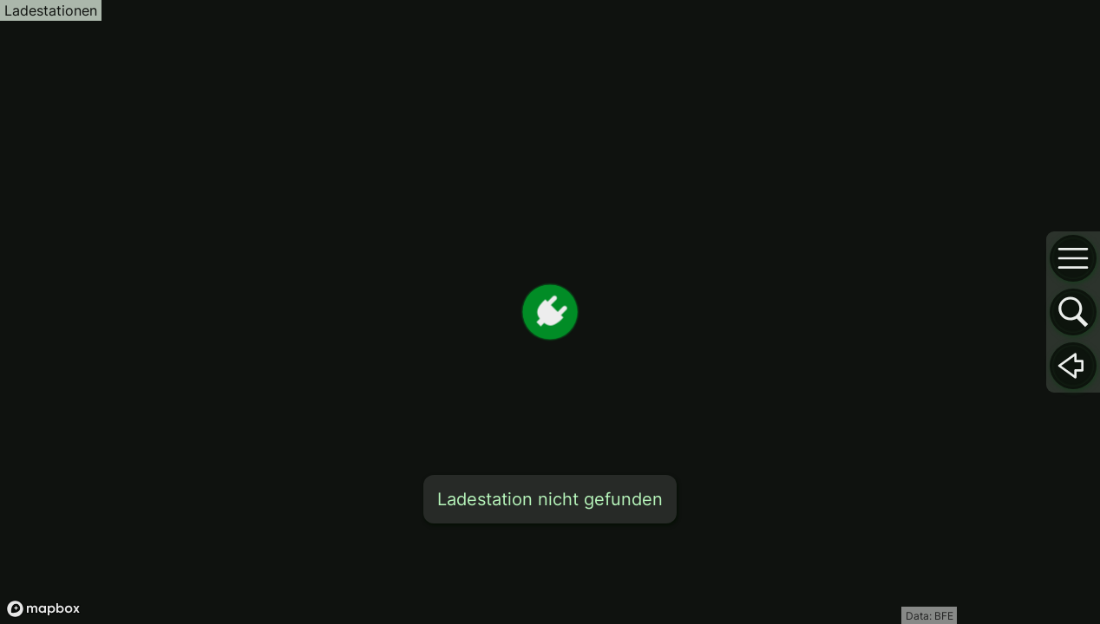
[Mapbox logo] (43, 609)
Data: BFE (929, 615)
